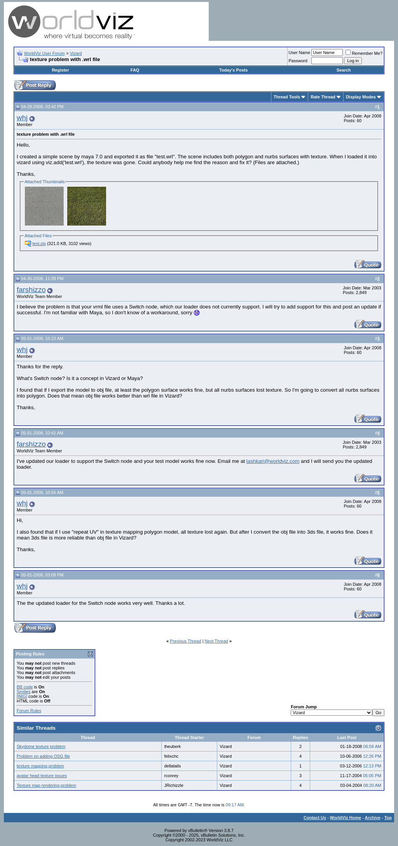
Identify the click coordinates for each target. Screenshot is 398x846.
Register (60, 70)
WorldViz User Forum (44, 53)
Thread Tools (287, 97)
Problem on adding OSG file (43, 756)
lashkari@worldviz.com (272, 461)
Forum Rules (29, 710)
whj (22, 118)
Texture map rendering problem (46, 785)
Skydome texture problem (41, 746)
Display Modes (361, 97)
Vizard (76, 53)
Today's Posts (233, 70)
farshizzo (31, 290)
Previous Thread (185, 641)
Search (344, 70)
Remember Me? (364, 53)
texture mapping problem (40, 766)
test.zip (39, 243)
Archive (373, 817)
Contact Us (315, 817)
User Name (300, 52)
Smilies (23, 691)
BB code (25, 687)
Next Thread (216, 641)
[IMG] (22, 696)
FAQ (135, 70)
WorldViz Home (345, 817)
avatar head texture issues (42, 775)
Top (388, 817)
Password (298, 60)
